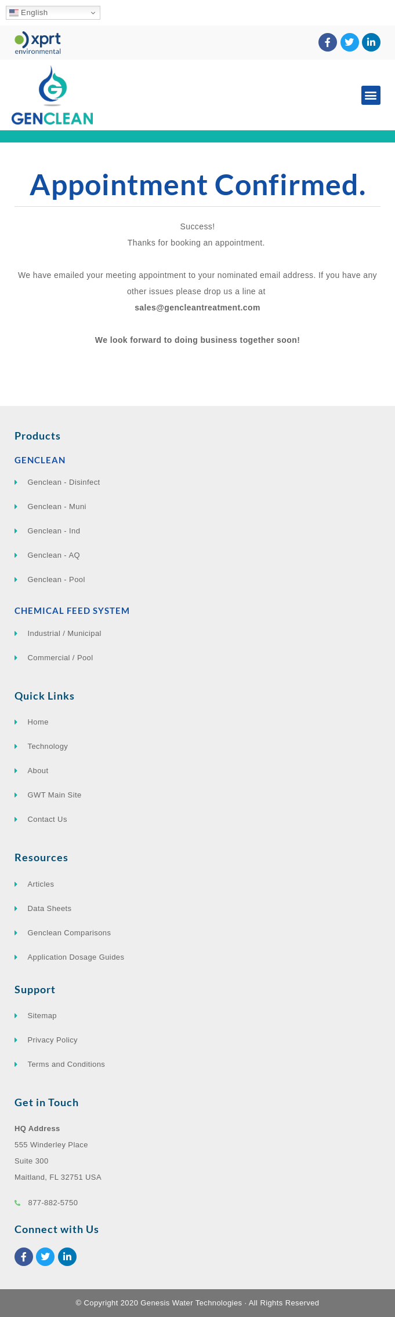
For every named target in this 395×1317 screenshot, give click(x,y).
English (28, 12)
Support (35, 989)
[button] (370, 95)
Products (38, 435)
